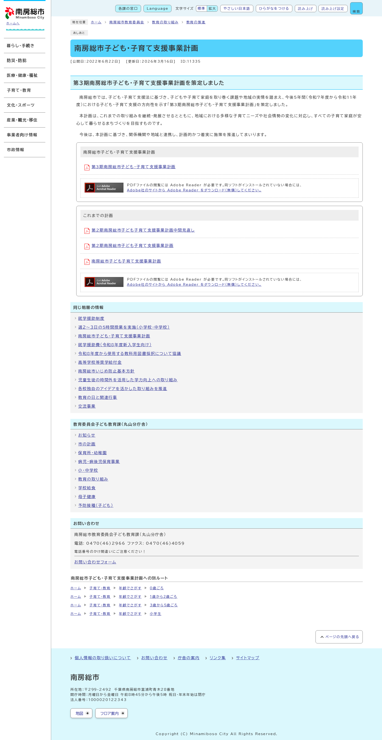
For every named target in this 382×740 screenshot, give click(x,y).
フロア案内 (109, 713)
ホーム (96, 22)
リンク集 (218, 658)
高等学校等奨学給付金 (100, 362)
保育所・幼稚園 (92, 453)
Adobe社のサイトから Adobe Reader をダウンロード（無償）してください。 (194, 190)
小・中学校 (88, 470)
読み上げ (305, 8)
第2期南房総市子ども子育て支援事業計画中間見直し (139, 231)
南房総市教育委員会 (126, 22)
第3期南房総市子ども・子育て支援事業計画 (130, 167)
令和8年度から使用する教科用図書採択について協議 (129, 353)
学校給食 (87, 488)
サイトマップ (248, 658)
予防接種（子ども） (95, 505)
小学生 (156, 613)
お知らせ (87, 435)
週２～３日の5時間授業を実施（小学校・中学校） (124, 327)
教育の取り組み (165, 22)
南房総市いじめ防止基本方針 (106, 371)
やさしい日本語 (236, 8)
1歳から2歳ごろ (163, 596)
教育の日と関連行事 (97, 397)
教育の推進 (196, 22)
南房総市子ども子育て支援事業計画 (122, 262)
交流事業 (87, 406)
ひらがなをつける (274, 8)
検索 (356, 11)
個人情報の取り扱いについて (103, 658)
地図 (79, 713)
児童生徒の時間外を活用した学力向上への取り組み (128, 380)
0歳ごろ (157, 588)
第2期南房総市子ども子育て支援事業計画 (128, 246)
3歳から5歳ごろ (164, 605)
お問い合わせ (154, 658)
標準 (201, 8)
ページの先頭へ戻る (342, 637)
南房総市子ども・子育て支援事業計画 (114, 336)
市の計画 (87, 444)
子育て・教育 (100, 588)
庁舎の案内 (189, 658)
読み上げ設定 (333, 8)
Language (157, 8)
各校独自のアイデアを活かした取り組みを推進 (122, 389)
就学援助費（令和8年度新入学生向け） (115, 345)
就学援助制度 (91, 318)
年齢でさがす (130, 588)
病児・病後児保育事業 (99, 462)
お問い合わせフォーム (95, 562)
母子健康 (87, 497)
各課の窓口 (128, 8)
